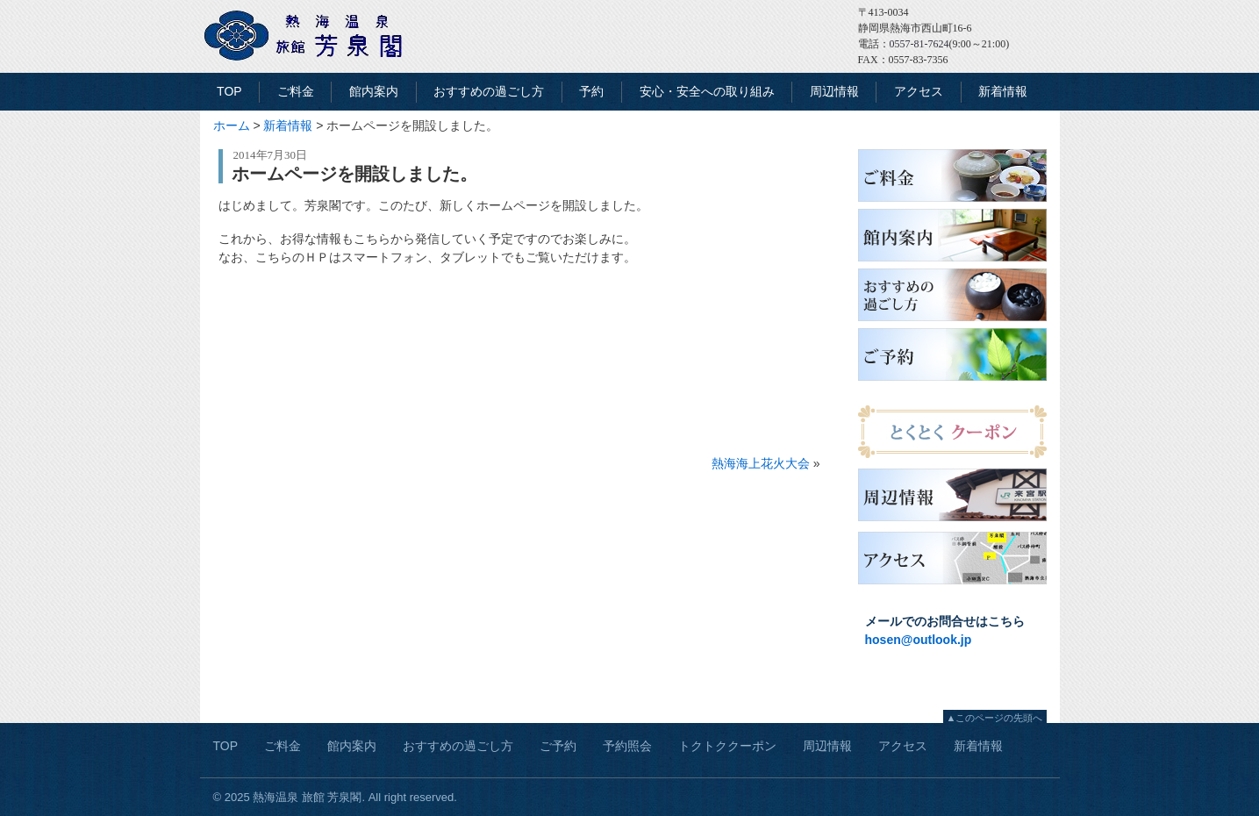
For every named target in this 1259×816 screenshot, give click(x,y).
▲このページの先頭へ (995, 717)
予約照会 (627, 746)
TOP (229, 91)
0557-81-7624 (919, 44)
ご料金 (295, 91)
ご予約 (558, 746)
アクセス (918, 91)
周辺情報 (834, 91)
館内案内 (373, 91)
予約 (591, 91)
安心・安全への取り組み (707, 91)
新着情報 (1002, 91)
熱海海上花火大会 (761, 463)
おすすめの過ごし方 (488, 91)
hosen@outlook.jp (918, 640)
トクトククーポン (727, 746)
